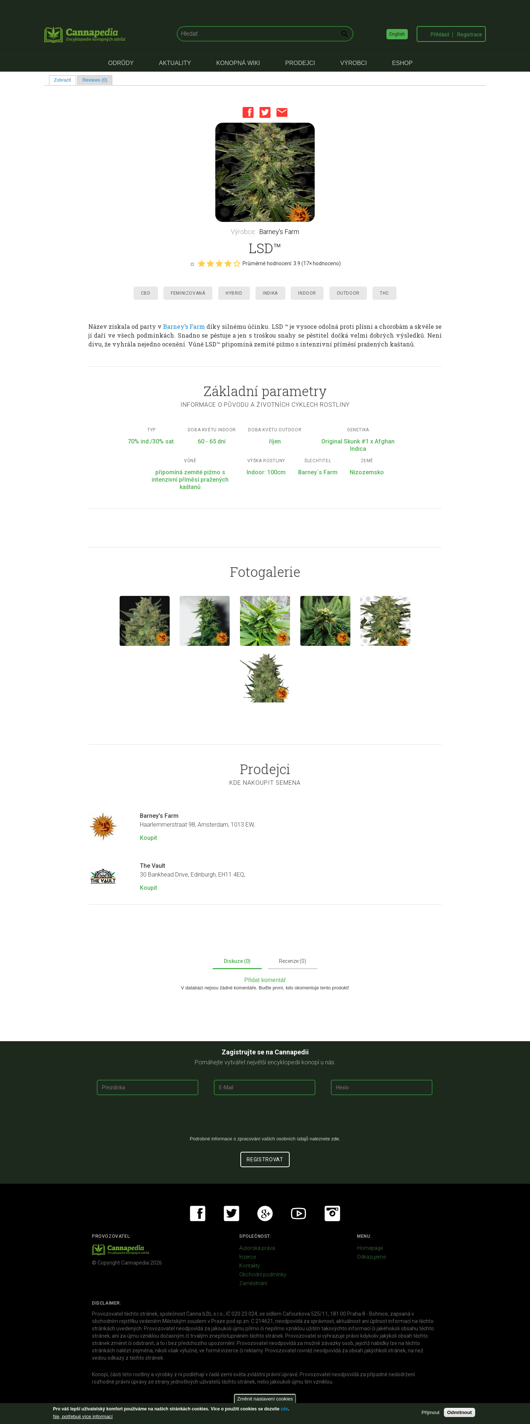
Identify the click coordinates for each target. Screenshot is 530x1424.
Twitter (265, 112)
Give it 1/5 (201, 263)
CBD (146, 293)
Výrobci (353, 63)
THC (384, 293)
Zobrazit (65, 80)
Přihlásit (440, 34)
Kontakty (249, 1266)
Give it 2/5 (210, 263)
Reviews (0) (94, 80)
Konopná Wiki (238, 63)
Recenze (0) (292, 961)
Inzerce (247, 1257)
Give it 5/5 (236, 263)
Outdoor (348, 293)
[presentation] (265, 1118)
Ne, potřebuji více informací (83, 1416)
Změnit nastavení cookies (265, 1399)
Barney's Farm (279, 231)
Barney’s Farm (184, 326)
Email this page (282, 112)
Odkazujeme (371, 1257)
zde (284, 1409)
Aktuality (175, 63)
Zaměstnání (253, 1283)
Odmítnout (459, 1412)
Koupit (148, 837)
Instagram (332, 1213)
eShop (402, 63)
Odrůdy (121, 63)
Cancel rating (192, 263)
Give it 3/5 (219, 263)
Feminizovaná (188, 293)
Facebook (248, 112)
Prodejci (300, 63)
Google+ (265, 1213)
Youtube (298, 1213)
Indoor (307, 293)
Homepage (370, 1248)
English (397, 34)
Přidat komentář (265, 980)
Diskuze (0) (237, 961)
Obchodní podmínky (262, 1274)
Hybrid (234, 293)
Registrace (469, 34)
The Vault (152, 865)
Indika (270, 293)
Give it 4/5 (228, 263)
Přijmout (430, 1412)
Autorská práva (257, 1248)
